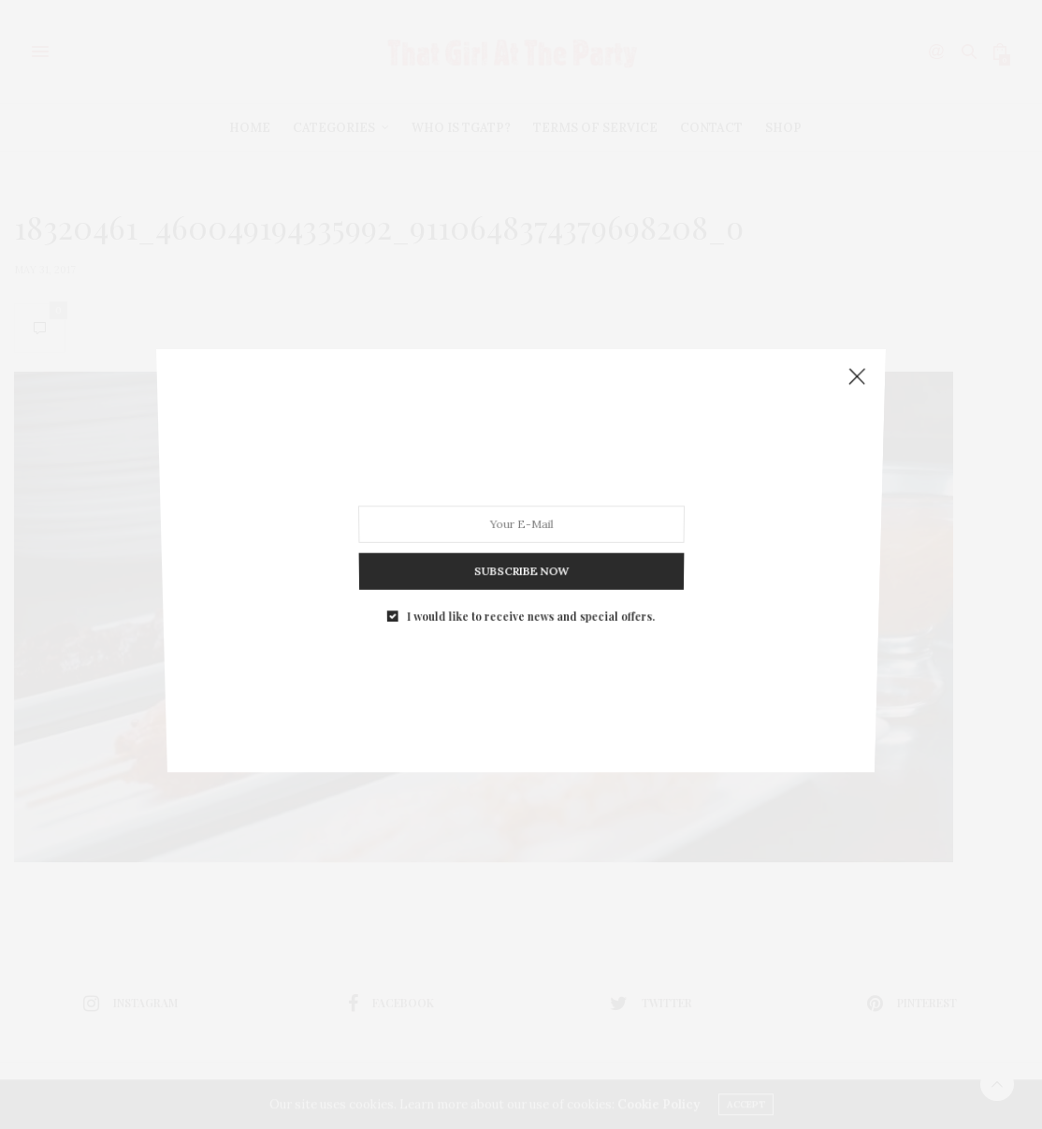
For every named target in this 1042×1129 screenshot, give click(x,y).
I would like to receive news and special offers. (530, 601)
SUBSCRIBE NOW (521, 560)
